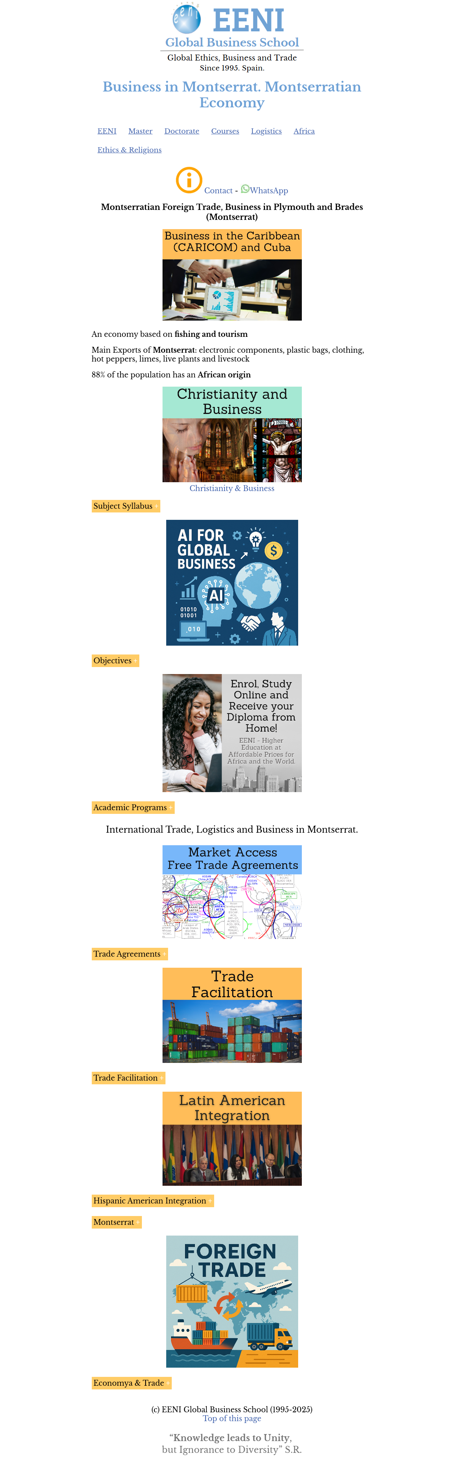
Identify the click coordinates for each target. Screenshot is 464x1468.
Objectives (113, 660)
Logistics (266, 131)
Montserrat (114, 1222)
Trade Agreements (127, 954)
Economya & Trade (129, 1383)
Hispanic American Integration (150, 1200)
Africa (304, 131)
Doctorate (181, 131)
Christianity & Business (231, 488)
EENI (107, 131)
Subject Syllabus (123, 506)
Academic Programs (130, 807)
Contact (218, 190)
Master (140, 131)
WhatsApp (264, 190)
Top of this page (232, 1418)
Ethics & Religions (130, 150)
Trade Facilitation (126, 1078)
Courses (225, 131)
